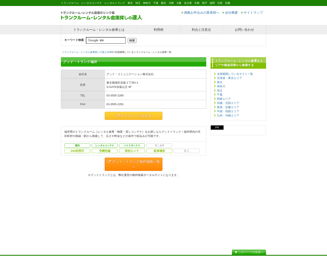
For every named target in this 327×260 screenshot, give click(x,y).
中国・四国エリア (228, 111)
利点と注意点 (201, 29)
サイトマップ (252, 12)
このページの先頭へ (249, 252)
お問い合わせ (244, 29)
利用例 (158, 29)
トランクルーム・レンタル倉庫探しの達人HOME (88, 52)
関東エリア (224, 98)
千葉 (219, 94)
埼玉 (219, 90)
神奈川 (221, 86)
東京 (219, 82)
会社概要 (230, 12)
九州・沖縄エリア (228, 115)
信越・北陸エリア (228, 103)
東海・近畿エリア (228, 107)
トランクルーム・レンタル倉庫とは (99, 29)
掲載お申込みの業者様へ (200, 12)
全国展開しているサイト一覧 (235, 74)
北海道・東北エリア (229, 78)
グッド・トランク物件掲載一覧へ (134, 164)
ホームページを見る (133, 116)
